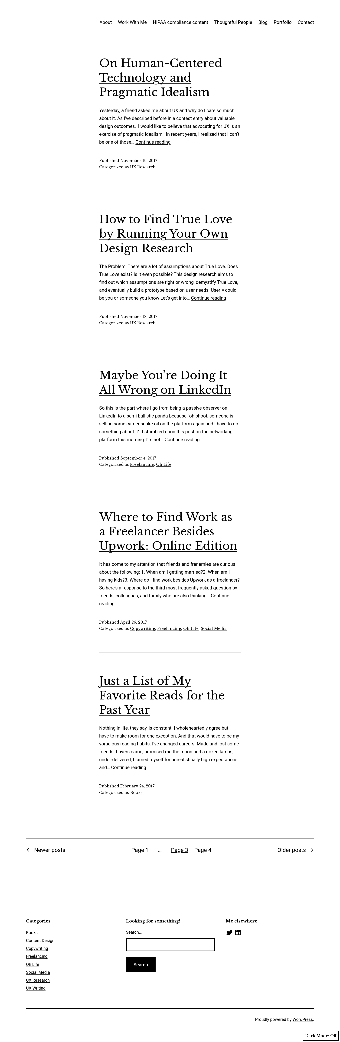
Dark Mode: (321, 1036)
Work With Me (132, 22)
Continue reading (152, 142)
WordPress (303, 1019)
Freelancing (142, 464)
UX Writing (36, 988)
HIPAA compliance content (180, 22)
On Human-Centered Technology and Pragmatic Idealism (160, 77)
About (105, 22)
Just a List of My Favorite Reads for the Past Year (162, 695)
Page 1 (140, 850)
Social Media (214, 628)
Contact (306, 22)
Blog (263, 22)
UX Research (143, 167)
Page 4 (202, 850)
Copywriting (142, 628)
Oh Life (163, 464)
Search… (134, 932)
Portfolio (283, 22)
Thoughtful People (233, 22)
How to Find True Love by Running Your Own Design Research (165, 233)
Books (136, 792)
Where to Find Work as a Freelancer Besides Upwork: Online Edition (168, 531)
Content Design (40, 940)
